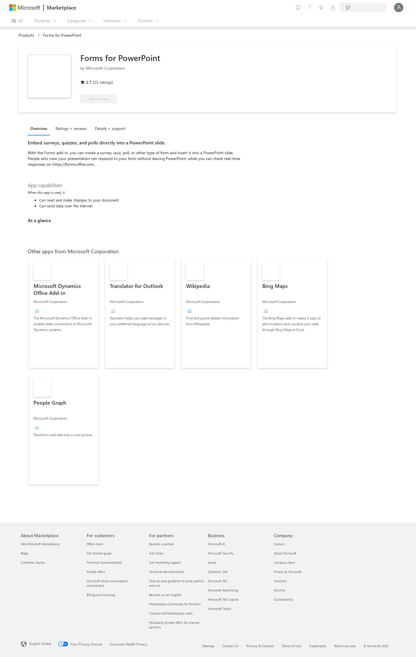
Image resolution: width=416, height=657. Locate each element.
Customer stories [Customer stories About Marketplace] (33, 562)
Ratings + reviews (71, 128)
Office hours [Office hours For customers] (95, 544)
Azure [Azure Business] (212, 562)
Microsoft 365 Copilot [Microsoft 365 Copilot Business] (223, 599)
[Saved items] (321, 7)
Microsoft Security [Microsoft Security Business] (220, 553)
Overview (38, 128)
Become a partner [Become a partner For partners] (161, 544)
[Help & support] (309, 7)
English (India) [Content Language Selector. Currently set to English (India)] (40, 643)
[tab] (40, 128)
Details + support (110, 128)
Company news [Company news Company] (284, 562)
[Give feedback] (298, 7)
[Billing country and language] (363, 7)
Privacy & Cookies (260, 645)
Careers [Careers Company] (279, 544)
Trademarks (317, 645)
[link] (63, 313)
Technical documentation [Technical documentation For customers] (104, 562)
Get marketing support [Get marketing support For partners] (165, 562)
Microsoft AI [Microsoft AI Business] (216, 544)
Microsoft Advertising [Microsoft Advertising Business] (223, 590)
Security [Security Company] (279, 590)
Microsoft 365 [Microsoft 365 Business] (217, 581)
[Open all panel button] (17, 21)
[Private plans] (332, 7)
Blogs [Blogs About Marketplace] (24, 553)
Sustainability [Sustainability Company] (283, 599)
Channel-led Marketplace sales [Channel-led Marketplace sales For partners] (171, 613)
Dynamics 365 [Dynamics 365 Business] (218, 571)
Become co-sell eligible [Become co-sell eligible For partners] (165, 595)
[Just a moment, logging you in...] (399, 7)
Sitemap (208, 645)
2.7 (89, 82)
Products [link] (26, 35)
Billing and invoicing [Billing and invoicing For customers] (101, 595)
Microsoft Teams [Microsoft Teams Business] (219, 608)
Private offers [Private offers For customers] (96, 571)
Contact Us (230, 645)
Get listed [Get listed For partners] (156, 553)
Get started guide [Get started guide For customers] (99, 553)
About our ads (345, 645)
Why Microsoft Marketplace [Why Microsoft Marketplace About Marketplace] (40, 544)
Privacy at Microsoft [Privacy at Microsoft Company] (288, 571)
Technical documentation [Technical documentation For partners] (166, 571)
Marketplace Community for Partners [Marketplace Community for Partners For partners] (175, 604)
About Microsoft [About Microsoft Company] (285, 553)
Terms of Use (291, 645)
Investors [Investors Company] (280, 581)
